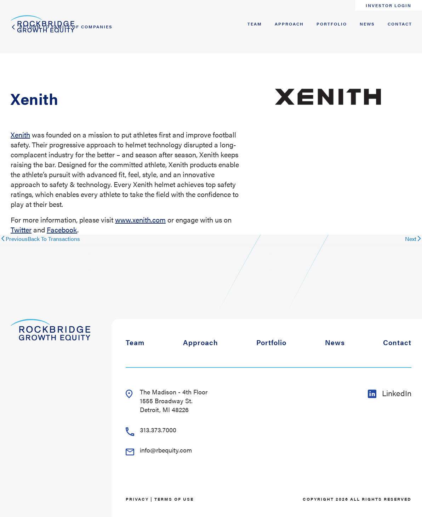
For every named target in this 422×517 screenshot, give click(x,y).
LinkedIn (389, 392)
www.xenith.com (140, 219)
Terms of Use (174, 499)
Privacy (137, 499)
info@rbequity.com (159, 449)
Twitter (21, 229)
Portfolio (331, 24)
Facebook (62, 229)
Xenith (20, 134)
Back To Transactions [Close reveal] (54, 239)
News (367, 24)
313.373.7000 (151, 429)
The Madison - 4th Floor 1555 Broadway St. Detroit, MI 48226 (166, 400)
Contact (400, 24)
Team (254, 24)
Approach (289, 24)
